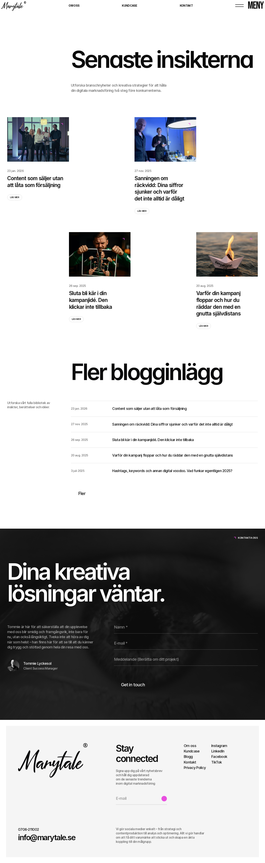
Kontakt (190, 762)
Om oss (190, 745)
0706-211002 (28, 829)
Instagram (219, 745)
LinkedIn (217, 751)
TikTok (216, 762)
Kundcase (191, 751)
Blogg (188, 756)
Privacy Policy (195, 767)
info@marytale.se (46, 837)
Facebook (219, 756)
